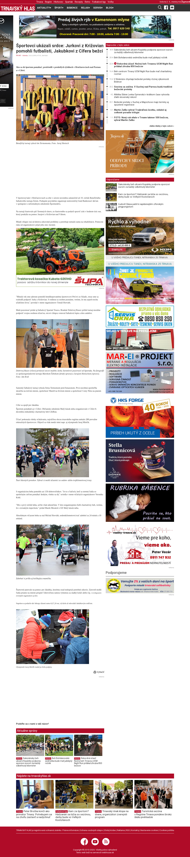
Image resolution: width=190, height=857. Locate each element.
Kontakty (135, 830)
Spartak (69, 1)
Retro (87, 1)
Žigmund (185, 1)
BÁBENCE (72, 7)
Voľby (111, 1)
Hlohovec (58, 1)
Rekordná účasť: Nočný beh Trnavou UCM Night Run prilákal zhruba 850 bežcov (88, 762)
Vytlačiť (99, 672)
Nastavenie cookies (149, 830)
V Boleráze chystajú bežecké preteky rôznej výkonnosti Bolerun (141, 80)
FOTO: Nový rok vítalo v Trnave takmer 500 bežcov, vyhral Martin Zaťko (141, 118)
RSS (128, 830)
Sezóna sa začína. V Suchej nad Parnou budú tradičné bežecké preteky (143, 88)
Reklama (121, 830)
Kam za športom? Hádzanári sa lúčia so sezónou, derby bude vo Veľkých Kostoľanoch (143, 195)
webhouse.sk (108, 852)
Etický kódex (110, 830)
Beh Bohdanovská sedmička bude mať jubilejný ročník (58, 760)
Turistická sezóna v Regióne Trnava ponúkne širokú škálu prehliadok (152, 814)
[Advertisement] (60, 170)
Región (48, 1)
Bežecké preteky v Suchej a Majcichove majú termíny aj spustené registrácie (141, 103)
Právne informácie (70, 830)
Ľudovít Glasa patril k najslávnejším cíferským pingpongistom (140, 205)
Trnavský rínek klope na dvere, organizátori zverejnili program (111, 814)
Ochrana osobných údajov (91, 830)
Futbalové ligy (99, 1)
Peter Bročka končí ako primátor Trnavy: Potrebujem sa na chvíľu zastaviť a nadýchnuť (34, 814)
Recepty (79, 1)
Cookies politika (166, 830)
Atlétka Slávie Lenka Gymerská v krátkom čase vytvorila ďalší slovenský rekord (141, 95)
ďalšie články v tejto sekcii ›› (162, 126)
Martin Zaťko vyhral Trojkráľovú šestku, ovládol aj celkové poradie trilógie (140, 111)
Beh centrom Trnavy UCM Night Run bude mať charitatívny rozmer (143, 72)
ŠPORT (18, 55)
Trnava (39, 1)
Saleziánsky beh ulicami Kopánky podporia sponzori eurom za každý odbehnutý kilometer (28, 762)
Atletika (25, 55)
